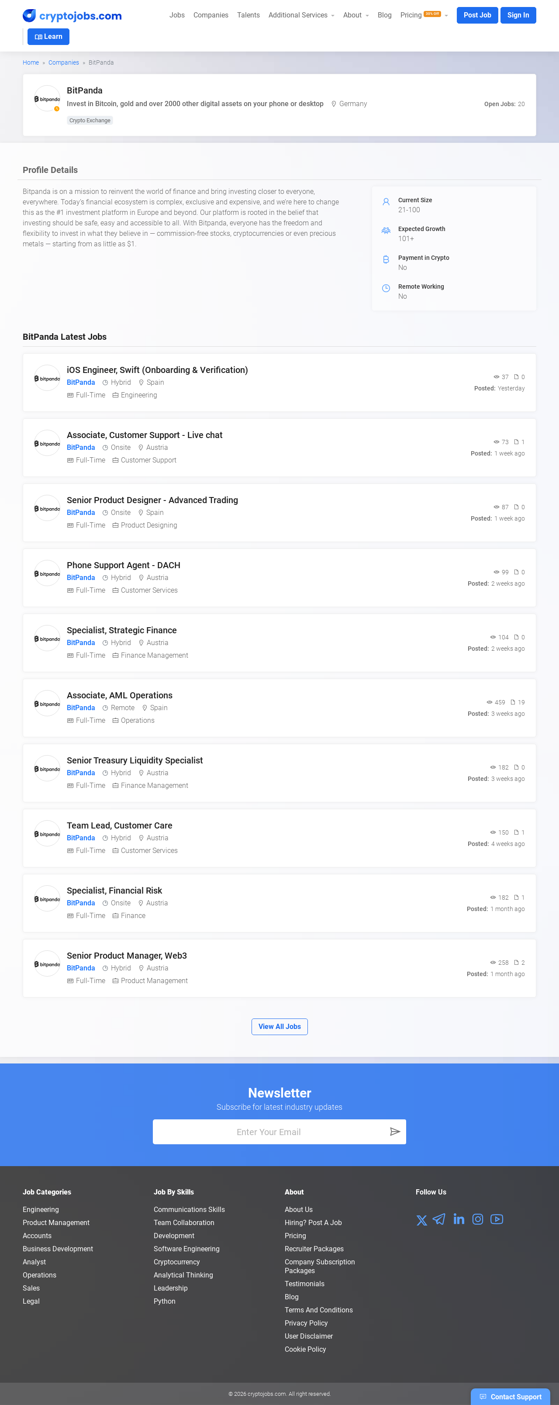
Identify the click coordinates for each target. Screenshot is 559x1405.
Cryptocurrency (177, 1262)
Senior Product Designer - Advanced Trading (152, 500)
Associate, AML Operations (120, 695)
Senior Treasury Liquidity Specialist (135, 760)
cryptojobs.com (267, 1394)
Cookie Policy (305, 1349)
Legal (31, 1301)
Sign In (518, 15)
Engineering (41, 1209)
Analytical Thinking (183, 1275)
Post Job (477, 15)
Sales (31, 1288)
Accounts (37, 1236)
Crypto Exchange (89, 120)
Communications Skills (189, 1209)
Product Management (56, 1223)
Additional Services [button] (299, 15)
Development (174, 1236)
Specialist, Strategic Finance (122, 630)
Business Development (58, 1249)
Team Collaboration (184, 1223)
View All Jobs (280, 1026)
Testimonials (304, 1284)
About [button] (353, 15)
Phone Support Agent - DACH (123, 565)
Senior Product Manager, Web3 (127, 955)
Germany (353, 104)
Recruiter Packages (314, 1249)
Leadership (171, 1288)
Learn (48, 37)
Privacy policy (306, 1323)
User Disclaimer (309, 1336)
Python (165, 1301)
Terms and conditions (319, 1310)
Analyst (34, 1262)
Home (31, 62)
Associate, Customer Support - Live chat (145, 435)
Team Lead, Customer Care (120, 825)
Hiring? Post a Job (313, 1223)
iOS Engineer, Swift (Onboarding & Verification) (157, 370)
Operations (39, 1275)
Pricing (295, 1236)
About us (299, 1209)
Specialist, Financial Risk (114, 890)
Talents (248, 15)
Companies (210, 15)
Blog (385, 15)
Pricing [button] (421, 15)
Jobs (177, 15)
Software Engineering (187, 1249)
